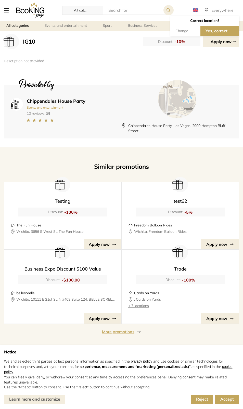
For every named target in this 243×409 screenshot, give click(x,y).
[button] (8, 10)
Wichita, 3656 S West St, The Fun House (50, 231)
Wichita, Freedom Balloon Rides (160, 231)
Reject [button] (202, 399)
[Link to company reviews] (56, 120)
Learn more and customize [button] (34, 399)
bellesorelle (25, 293)
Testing (62, 201)
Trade (180, 269)
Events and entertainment (45, 107)
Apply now (221, 41)
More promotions (118, 331)
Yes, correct (216, 30)
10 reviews (36, 113)
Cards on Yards (146, 293)
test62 (180, 201)
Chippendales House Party (56, 101)
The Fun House (28, 225)
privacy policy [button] (141, 361)
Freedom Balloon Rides (153, 225)
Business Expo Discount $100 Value (62, 269)
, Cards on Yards (147, 299)
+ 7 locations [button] (138, 305)
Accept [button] (227, 399)
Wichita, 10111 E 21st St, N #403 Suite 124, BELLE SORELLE (65, 299)
